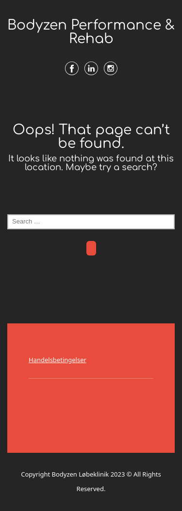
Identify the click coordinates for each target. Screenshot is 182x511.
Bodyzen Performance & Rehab (91, 32)
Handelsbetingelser (57, 359)
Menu (91, 100)
